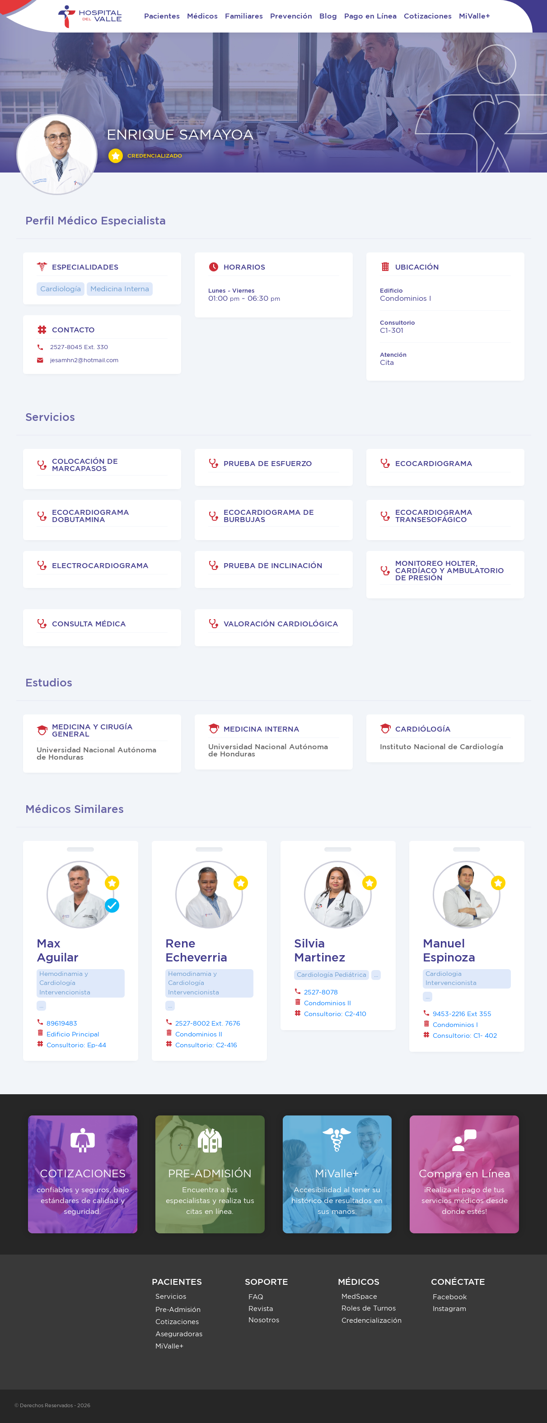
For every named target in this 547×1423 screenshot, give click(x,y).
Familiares (244, 16)
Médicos (202, 16)
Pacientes (162, 16)
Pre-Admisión (178, 1309)
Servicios (170, 1296)
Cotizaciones (428, 16)
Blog (328, 16)
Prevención (291, 16)
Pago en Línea (370, 16)
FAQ (255, 1297)
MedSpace (359, 1296)
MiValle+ (474, 16)
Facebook (450, 1297)
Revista (260, 1309)
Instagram (449, 1309)
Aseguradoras (178, 1334)
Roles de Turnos (368, 1308)
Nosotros (263, 1320)
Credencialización (371, 1320)
